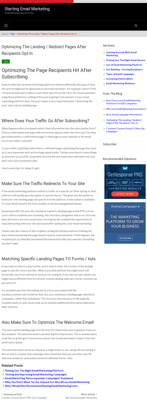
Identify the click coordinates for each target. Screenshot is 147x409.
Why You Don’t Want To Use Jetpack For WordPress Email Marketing (47, 381)
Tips (12, 33)
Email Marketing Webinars (120, 83)
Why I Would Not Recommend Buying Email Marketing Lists (41, 385)
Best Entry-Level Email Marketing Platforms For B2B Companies (123, 102)
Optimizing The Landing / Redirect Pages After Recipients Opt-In (124, 121)
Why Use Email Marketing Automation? (126, 108)
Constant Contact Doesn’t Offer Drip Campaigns (24, 397)
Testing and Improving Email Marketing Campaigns (36, 374)
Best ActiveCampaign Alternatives (81, 397)
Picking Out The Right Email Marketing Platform (34, 370)
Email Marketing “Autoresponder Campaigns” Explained (39, 378)
